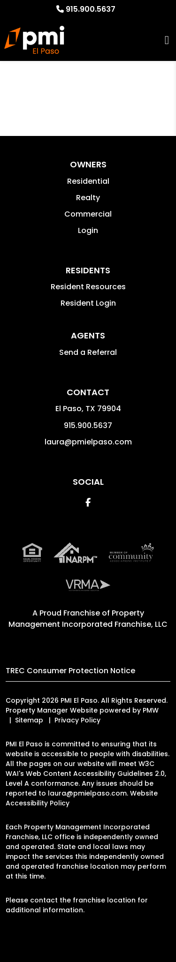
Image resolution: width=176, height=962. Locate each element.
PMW (151, 710)
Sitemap (29, 720)
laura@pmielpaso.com (88, 441)
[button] (88, 502)
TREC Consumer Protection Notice (70, 670)
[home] (34, 40)
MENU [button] (167, 40)
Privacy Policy (77, 720)
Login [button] (88, 230)
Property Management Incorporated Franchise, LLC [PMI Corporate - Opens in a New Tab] (88, 619)
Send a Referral (88, 352)
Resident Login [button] (88, 303)
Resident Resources (88, 286)
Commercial (88, 214)
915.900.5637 (90, 9)
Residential (88, 181)
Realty (88, 197)
